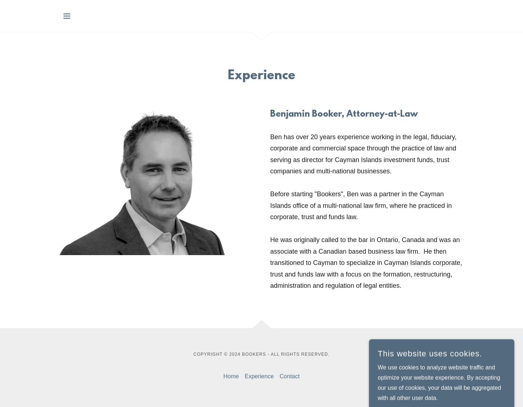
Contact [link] (290, 376)
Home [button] (231, 376)
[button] (67, 16)
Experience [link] (259, 376)
